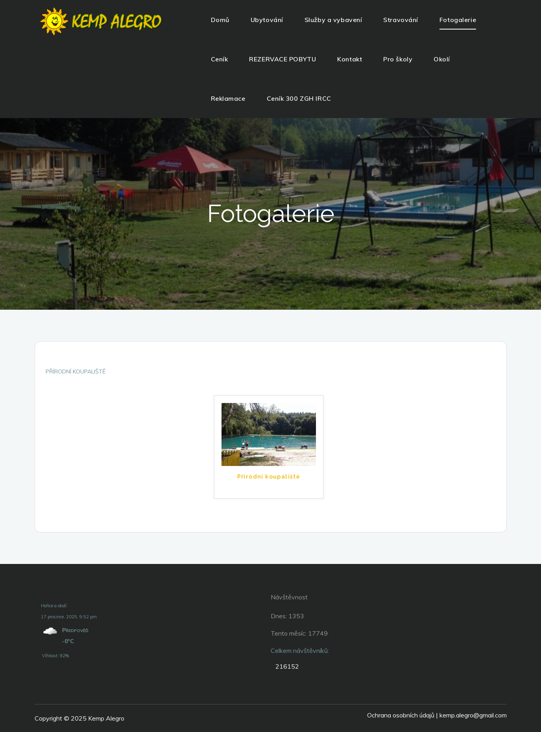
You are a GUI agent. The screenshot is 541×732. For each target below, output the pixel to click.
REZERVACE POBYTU (282, 59)
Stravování (400, 20)
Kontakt (349, 59)
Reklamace (228, 98)
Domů (220, 20)
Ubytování (267, 20)
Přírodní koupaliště (268, 476)
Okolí (442, 59)
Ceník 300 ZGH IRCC (299, 98)
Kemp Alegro (106, 718)
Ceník (219, 59)
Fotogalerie (457, 20)
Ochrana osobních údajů (400, 715)
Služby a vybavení (333, 20)
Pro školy (397, 59)
